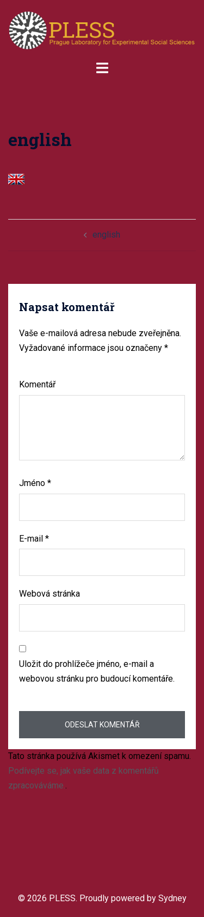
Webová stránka (49, 593)
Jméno (35, 483)
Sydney (172, 898)
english (106, 234)
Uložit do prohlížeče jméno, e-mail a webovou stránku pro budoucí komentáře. (97, 671)
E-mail (34, 538)
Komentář (37, 384)
